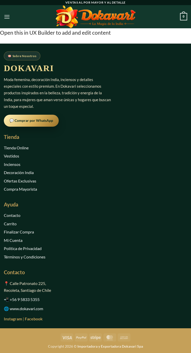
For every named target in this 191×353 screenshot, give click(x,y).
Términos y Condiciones (24, 256)
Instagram (13, 318)
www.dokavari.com (26, 308)
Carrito (10, 223)
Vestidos (11, 155)
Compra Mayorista (20, 189)
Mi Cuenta (13, 240)
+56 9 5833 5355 (25, 299)
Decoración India (19, 172)
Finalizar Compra (19, 231)
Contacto (12, 215)
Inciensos (12, 164)
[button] (7, 16)
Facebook (34, 318)
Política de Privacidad (23, 248)
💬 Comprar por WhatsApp (31, 120)
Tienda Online (16, 147)
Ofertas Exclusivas (20, 180)
